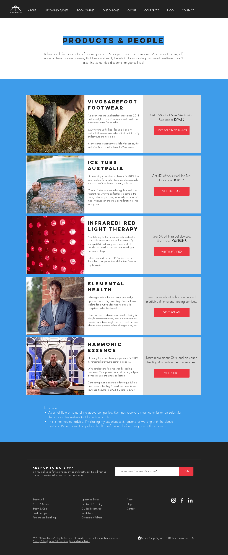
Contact (131, 508)
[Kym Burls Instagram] (173, 500)
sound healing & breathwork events (113, 386)
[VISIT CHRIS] (172, 373)
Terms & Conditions (58, 541)
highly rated (94, 264)
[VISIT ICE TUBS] (172, 191)
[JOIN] (186, 471)
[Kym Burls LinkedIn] (190, 500)
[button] (35, 8)
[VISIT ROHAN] (172, 312)
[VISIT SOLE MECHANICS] (172, 130)
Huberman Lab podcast (120, 236)
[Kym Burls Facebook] (182, 500)
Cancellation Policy (80, 541)
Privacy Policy (39, 541)
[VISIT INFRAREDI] (172, 251)
